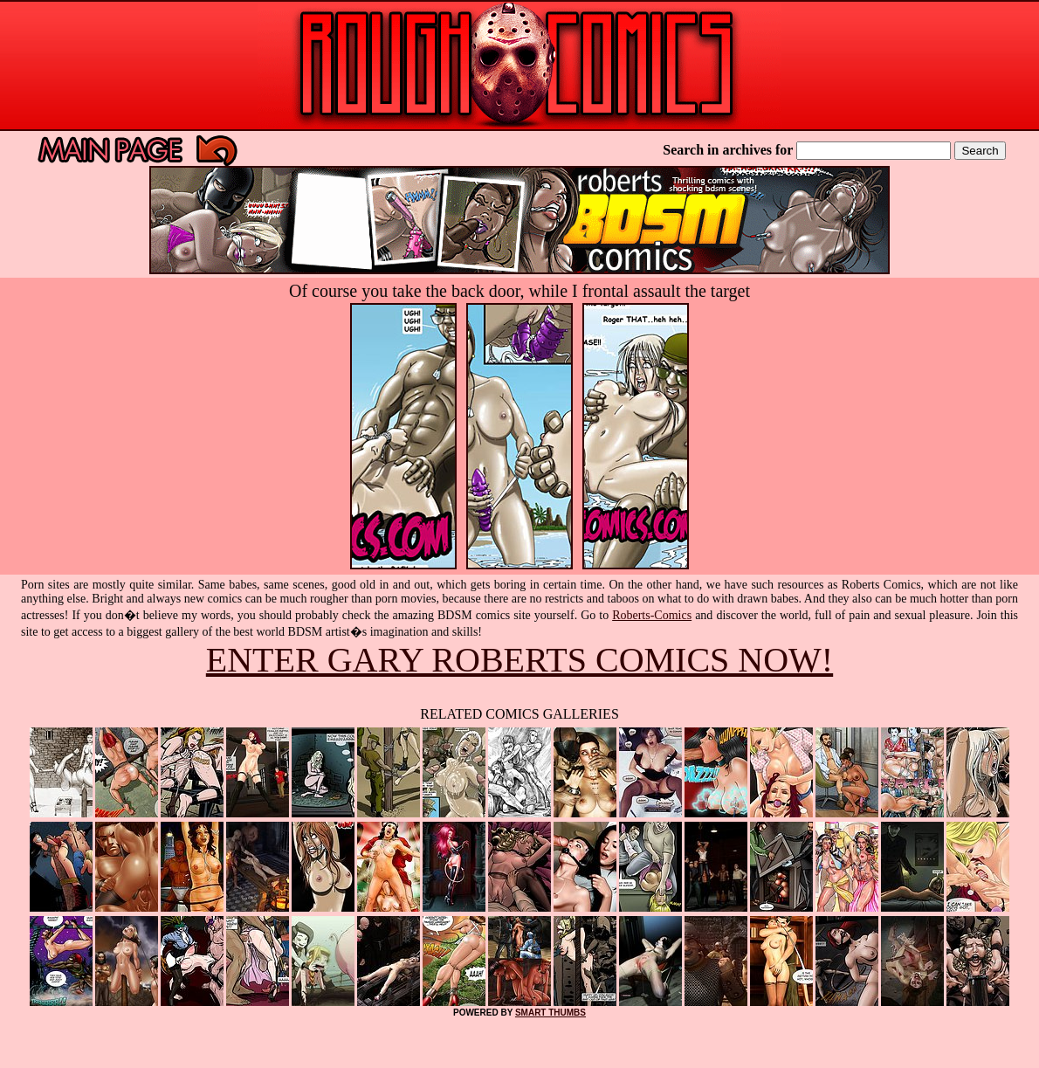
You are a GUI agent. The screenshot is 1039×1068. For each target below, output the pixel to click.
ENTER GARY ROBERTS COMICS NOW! (519, 659)
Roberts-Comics (652, 615)
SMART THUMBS (550, 1012)
